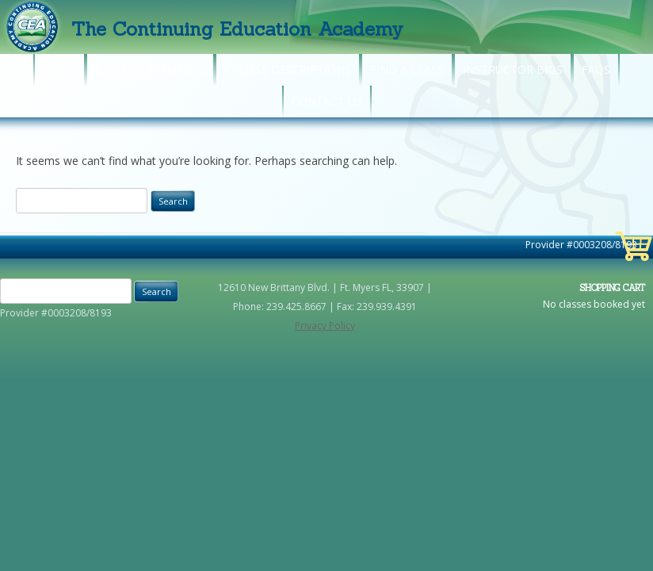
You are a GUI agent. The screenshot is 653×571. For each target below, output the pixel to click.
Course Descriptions (287, 69)
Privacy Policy (325, 325)
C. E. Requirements (150, 69)
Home (59, 69)
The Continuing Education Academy (237, 29)
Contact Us (327, 101)
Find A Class (407, 69)
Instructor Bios (513, 69)
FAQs (596, 69)
